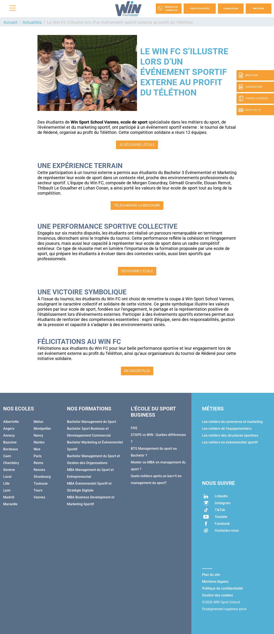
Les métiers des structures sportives (230, 435)
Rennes (39, 470)
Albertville (11, 422)
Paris (38, 456)
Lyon (6, 490)
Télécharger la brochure (137, 205)
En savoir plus (137, 371)
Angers (8, 429)
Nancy (38, 435)
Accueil (10, 22)
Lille (6, 483)
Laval (7, 477)
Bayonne (10, 442)
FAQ (134, 428)
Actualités (32, 22)
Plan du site (211, 575)
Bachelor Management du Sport (91, 422)
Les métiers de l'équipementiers (227, 429)
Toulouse (41, 483)
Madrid (8, 497)
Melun (38, 422)
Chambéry (11, 463)
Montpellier (42, 429)
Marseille (10, 504)
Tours (38, 490)
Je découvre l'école (137, 145)
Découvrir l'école (137, 271)
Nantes (39, 442)
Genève (9, 470)
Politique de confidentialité (222, 588)
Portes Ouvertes (199, 8)
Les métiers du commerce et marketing (232, 422)
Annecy (9, 435)
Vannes (39, 497)
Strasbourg (42, 477)
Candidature (230, 8)
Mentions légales (215, 582)
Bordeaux (10, 449)
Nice (37, 449)
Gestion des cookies (217, 595)
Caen (7, 456)
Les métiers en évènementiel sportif (230, 442)
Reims (38, 463)
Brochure (258, 8)
